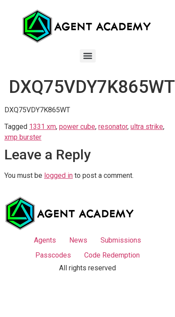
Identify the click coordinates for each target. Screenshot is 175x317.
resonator (112, 126)
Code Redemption (112, 255)
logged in (58, 175)
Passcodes (53, 255)
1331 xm (42, 126)
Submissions (121, 240)
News (78, 240)
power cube (77, 126)
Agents (45, 240)
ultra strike (146, 126)
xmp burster (22, 137)
